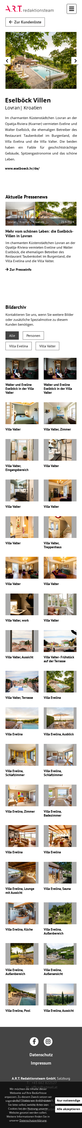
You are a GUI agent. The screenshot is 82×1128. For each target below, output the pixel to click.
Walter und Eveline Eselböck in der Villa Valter (19, 389)
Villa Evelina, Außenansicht (53, 972)
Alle (12, 335)
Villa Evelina (18, 346)
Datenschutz (41, 1055)
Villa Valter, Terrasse (19, 698)
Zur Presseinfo (18, 269)
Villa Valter (47, 346)
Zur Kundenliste (25, 22)
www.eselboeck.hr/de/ (22, 168)
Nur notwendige (68, 1100)
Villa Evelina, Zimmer (20, 811)
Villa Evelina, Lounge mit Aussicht (19, 891)
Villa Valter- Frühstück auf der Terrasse (59, 659)
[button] (7, 61)
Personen (33, 335)
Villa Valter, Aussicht (19, 657)
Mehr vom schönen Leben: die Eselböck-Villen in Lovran (39, 234)
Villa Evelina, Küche (19, 929)
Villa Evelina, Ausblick (59, 734)
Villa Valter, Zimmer (57, 429)
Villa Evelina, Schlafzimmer (14, 773)
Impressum (41, 1063)
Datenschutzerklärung (33, 1120)
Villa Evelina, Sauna (57, 889)
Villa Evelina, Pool (17, 1011)
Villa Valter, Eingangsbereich (16, 468)
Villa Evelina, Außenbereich (53, 931)
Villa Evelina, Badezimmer (52, 813)
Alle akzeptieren (68, 1109)
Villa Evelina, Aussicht (59, 1011)
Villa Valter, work (17, 620)
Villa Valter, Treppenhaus (52, 545)
